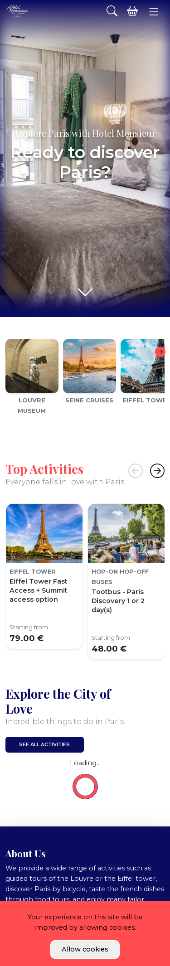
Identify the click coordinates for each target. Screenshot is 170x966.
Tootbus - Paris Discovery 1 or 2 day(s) (118, 601)
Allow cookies (85, 949)
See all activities (44, 745)
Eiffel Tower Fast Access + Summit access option (39, 590)
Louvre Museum (32, 405)
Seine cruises (89, 400)
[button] (153, 12)
